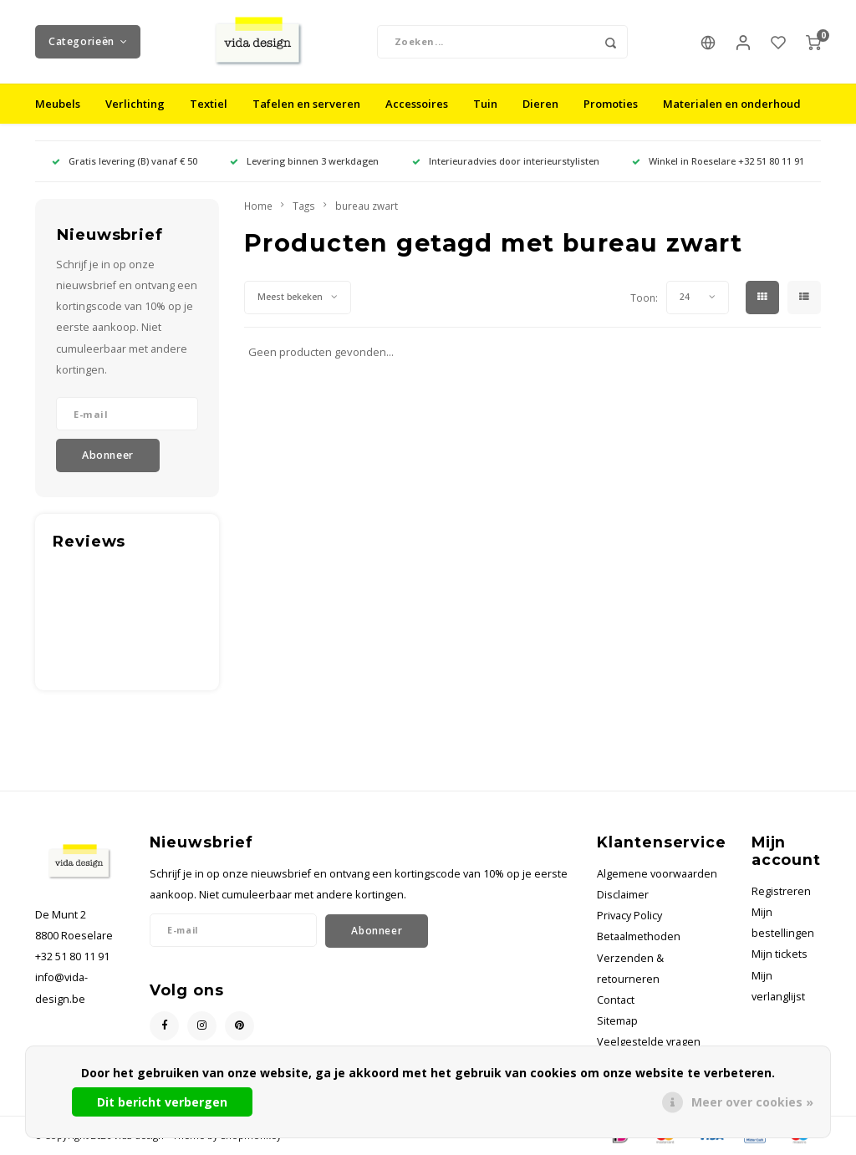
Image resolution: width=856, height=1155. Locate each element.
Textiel (208, 103)
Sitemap (617, 1021)
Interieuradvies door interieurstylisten (505, 161)
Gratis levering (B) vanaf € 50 (124, 161)
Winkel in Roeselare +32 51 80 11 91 (718, 161)
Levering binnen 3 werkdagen (304, 161)
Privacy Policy (629, 915)
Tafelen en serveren (306, 103)
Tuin (485, 103)
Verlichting (135, 103)
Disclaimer (623, 895)
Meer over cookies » (752, 1102)
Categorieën (87, 41)
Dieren (540, 103)
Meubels (57, 103)
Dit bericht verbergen (162, 1102)
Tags (304, 205)
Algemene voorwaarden (657, 874)
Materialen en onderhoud (732, 103)
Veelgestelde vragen (649, 1042)
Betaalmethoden (638, 937)
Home (258, 205)
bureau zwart (366, 205)
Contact (615, 1000)
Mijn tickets (780, 955)
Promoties (610, 103)
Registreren (781, 891)
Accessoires (416, 103)
